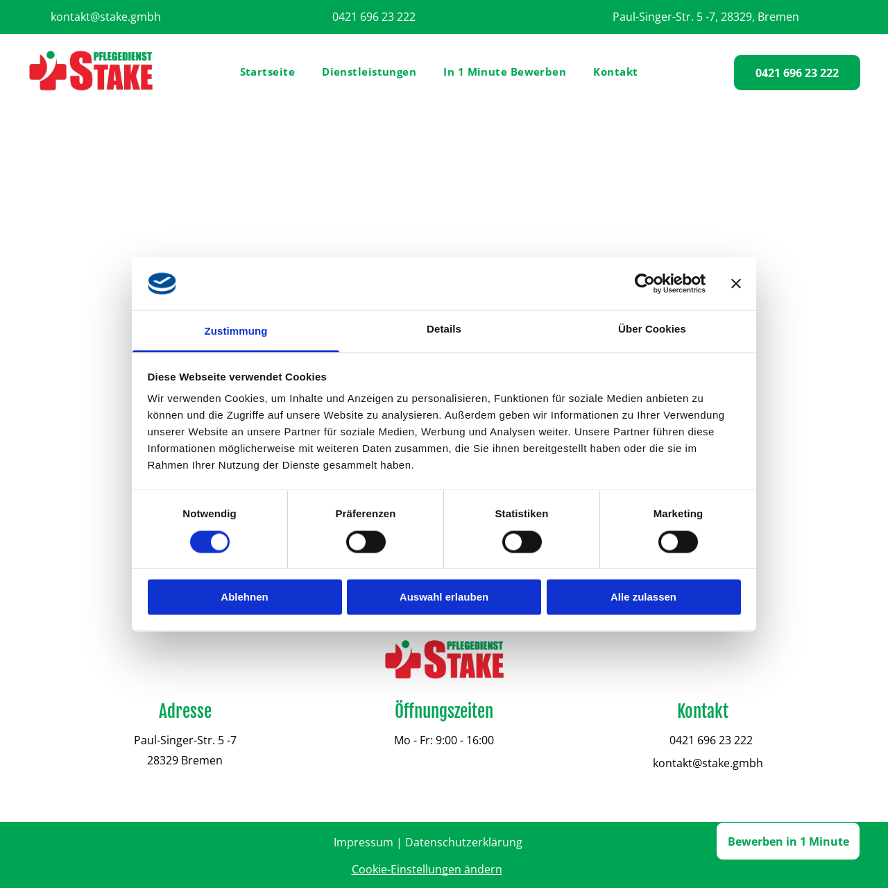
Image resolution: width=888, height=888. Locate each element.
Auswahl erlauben (444, 597)
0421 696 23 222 (374, 16)
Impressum (363, 842)
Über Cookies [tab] (652, 329)
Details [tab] (444, 329)
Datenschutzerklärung (463, 842)
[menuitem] (273, 71)
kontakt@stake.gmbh (106, 16)
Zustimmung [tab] (236, 331)
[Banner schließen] (736, 283)
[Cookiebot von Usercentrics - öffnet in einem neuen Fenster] (645, 283)
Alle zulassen (643, 597)
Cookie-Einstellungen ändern (427, 869)
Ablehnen (244, 597)
